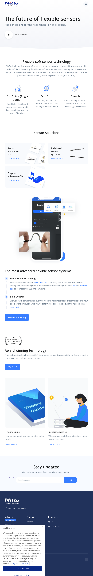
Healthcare (9, 529)
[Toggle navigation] (85, 4)
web (75, 285)
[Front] (11, 4)
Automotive (9, 524)
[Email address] (40, 480)
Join (70, 480)
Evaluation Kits (40, 282)
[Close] (43, 533)
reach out (14, 307)
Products (30, 522)
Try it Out (12, 366)
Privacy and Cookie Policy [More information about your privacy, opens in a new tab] (19, 570)
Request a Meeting (17, 317)
